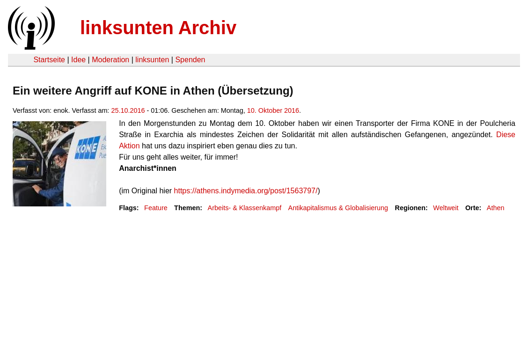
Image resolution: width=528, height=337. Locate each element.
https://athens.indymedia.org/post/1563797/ (246, 191)
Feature (156, 208)
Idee (78, 60)
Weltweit (445, 208)
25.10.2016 (128, 110)
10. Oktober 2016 (273, 110)
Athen (496, 208)
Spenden (190, 60)
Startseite (49, 60)
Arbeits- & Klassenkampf (245, 208)
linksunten (152, 60)
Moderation (110, 60)
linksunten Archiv (158, 27)
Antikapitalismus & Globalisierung (338, 208)
